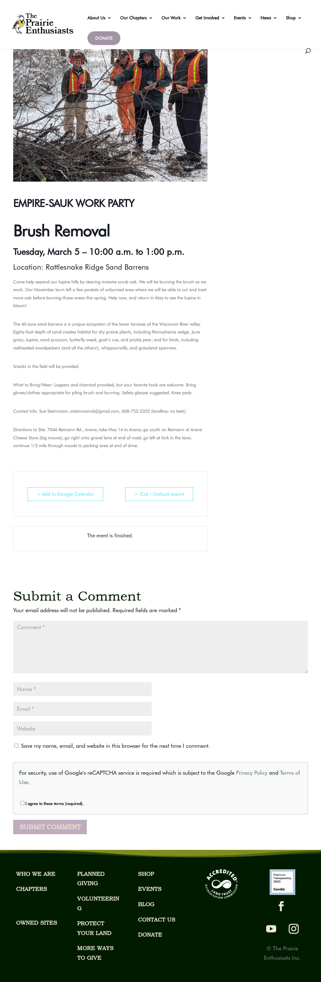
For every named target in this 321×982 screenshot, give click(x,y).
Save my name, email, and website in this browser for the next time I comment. (115, 745)
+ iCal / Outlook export (159, 494)
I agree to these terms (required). (52, 803)
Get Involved (207, 18)
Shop (291, 18)
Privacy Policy (251, 772)
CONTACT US (156, 919)
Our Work (171, 18)
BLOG (146, 904)
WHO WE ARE (35, 874)
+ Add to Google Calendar (65, 494)
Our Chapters (133, 18)
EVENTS (149, 889)
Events (240, 18)
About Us (96, 18)
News (265, 18)
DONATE (104, 38)
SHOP (146, 874)
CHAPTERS (31, 889)
